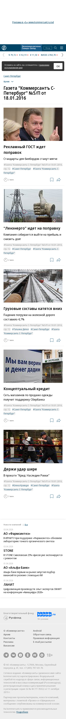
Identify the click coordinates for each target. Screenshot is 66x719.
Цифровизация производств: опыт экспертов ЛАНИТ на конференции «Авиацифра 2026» (33, 590)
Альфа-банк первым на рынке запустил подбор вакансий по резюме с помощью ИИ (29, 573)
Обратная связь (42, 634)
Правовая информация (46, 638)
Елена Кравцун (21, 485)
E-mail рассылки (42, 641)
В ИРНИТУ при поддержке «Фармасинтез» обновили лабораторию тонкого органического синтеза (33, 539)
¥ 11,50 (33, 54)
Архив (7, 634)
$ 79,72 (12, 54)
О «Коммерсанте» (14, 630)
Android (37, 630)
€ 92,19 (23, 54)
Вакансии (9, 645)
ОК (58, 66)
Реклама (8, 641)
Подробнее (22, 712)
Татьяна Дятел (21, 329)
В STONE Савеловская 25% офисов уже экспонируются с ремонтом (33, 556)
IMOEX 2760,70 (48, 54)
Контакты (9, 638)
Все (26, 524)
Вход (48, 48)
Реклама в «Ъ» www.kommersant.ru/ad (33, 22)
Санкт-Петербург (12, 76)
